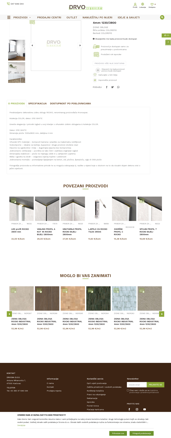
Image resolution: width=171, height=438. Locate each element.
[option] (85, 23)
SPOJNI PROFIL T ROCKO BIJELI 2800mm (148, 252)
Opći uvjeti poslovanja (96, 403)
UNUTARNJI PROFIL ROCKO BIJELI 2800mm (72, 252)
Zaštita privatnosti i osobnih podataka (104, 407)
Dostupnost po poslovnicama (70, 123)
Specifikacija (37, 123)
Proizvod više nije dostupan (109, 83)
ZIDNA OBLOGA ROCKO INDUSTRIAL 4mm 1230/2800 (21, 341)
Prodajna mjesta (54, 411)
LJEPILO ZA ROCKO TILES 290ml (97, 250)
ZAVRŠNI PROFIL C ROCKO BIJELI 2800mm (118, 254)
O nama (50, 403)
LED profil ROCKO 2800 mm (20, 250)
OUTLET (85, 23)
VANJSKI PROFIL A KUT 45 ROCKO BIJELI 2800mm (46, 252)
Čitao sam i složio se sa (144, 411)
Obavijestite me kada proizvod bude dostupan (115, 59)
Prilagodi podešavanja (142, 433)
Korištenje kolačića (95, 411)
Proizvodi (10, 28)
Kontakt (50, 407)
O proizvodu (16, 123)
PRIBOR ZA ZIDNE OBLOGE (17, 244)
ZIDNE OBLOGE (23, 28)
